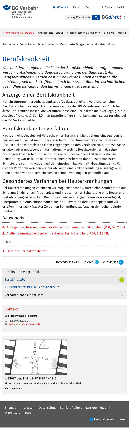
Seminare (109, 32)
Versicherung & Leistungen (19, 33)
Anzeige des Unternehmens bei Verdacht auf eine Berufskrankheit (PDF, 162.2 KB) (65, 227)
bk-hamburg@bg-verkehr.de (24, 324)
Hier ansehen (12, 388)
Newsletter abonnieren (110, 419)
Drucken (88, 262)
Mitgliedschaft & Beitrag (50, 32)
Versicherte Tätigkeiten (75, 44)
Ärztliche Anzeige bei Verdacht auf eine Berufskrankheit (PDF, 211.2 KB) (57, 233)
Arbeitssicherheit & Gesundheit (83, 32)
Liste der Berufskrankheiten (27, 251)
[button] (63, 7)
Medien (122, 32)
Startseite (8, 44)
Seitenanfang (110, 262)
